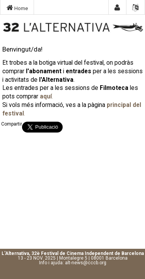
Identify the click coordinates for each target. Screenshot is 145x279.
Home (17, 7)
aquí (46, 96)
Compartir (11, 124)
